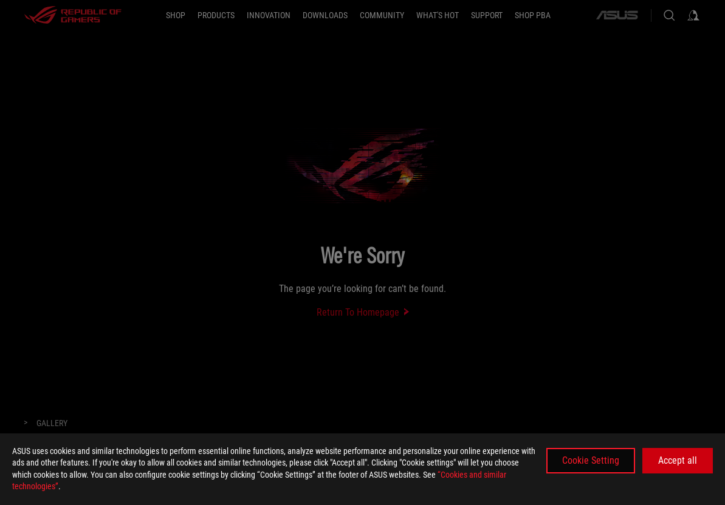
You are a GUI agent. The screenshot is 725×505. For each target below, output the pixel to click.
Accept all (677, 460)
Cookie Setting (590, 460)
